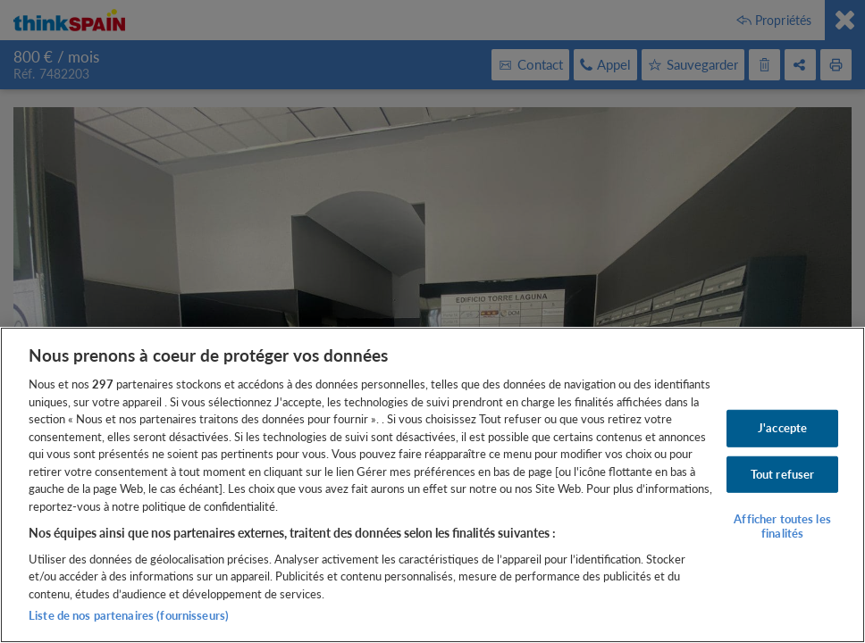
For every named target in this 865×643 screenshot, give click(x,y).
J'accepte (782, 428)
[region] (432, 485)
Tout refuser (783, 473)
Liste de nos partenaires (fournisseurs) (129, 615)
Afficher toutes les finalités (782, 526)
